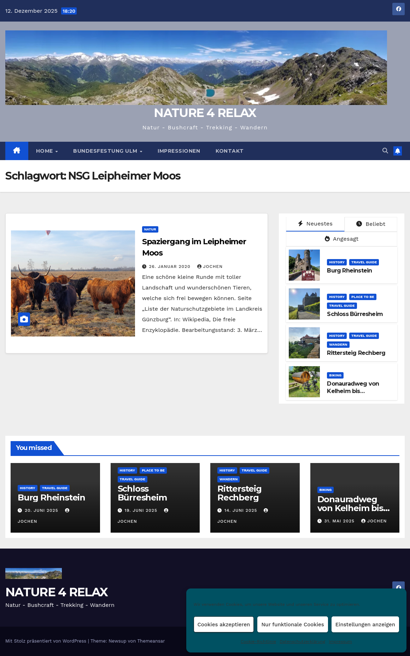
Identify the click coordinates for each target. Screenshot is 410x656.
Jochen (210, 266)
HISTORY (337, 262)
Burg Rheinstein (349, 270)
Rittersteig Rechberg (356, 353)
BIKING (335, 375)
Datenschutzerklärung (302, 641)
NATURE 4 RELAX (205, 112)
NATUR (150, 229)
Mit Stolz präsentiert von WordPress (46, 641)
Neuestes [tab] (315, 223)
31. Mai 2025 (340, 521)
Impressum (340, 641)
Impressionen (179, 151)
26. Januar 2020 (170, 266)
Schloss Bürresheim (355, 314)
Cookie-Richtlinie (258, 641)
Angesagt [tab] (342, 238)
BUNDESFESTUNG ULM (106, 151)
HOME (45, 151)
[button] (385, 150)
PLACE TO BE (362, 297)
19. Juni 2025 (141, 510)
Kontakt (230, 151)
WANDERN (338, 344)
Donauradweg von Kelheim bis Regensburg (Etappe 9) (359, 391)
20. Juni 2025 (42, 510)
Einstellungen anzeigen (365, 624)
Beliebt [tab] (370, 224)
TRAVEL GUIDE (364, 262)
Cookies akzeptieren (224, 624)
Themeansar (151, 641)
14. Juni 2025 (241, 510)
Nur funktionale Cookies (292, 624)
